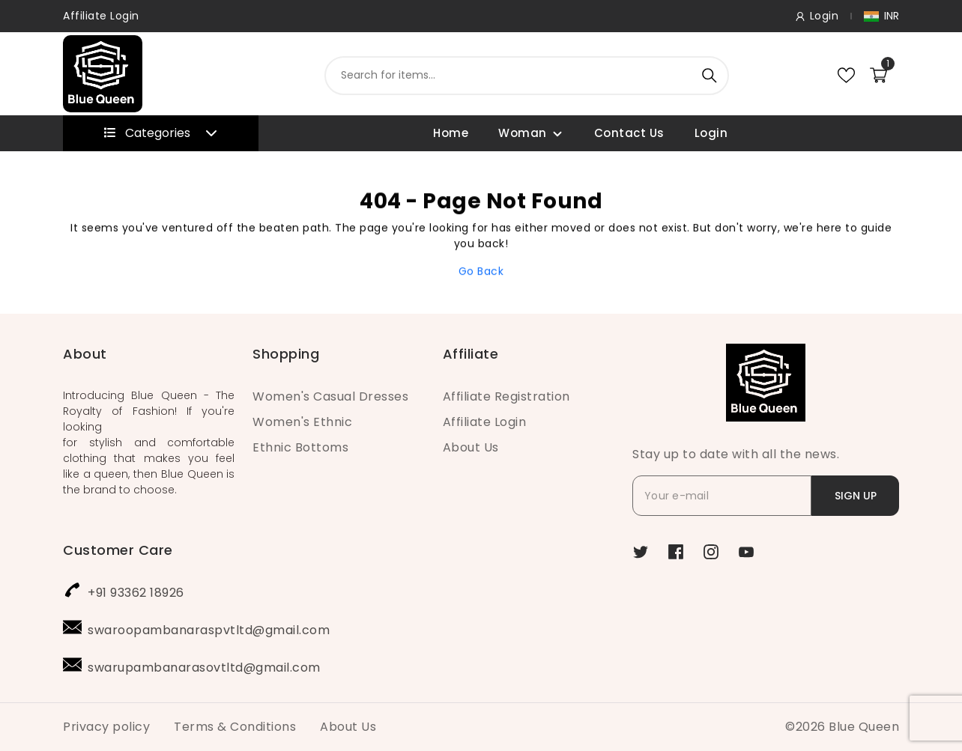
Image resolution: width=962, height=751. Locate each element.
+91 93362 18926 (136, 592)
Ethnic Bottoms (300, 447)
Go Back (481, 275)
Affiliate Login (101, 15)
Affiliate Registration (506, 396)
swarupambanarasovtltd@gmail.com (204, 667)
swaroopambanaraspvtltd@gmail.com (209, 630)
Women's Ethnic (302, 422)
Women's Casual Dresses (330, 396)
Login (711, 133)
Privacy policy (106, 726)
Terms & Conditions (235, 726)
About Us (471, 447)
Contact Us (629, 133)
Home (450, 133)
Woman (522, 133)
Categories (160, 133)
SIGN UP (856, 495)
